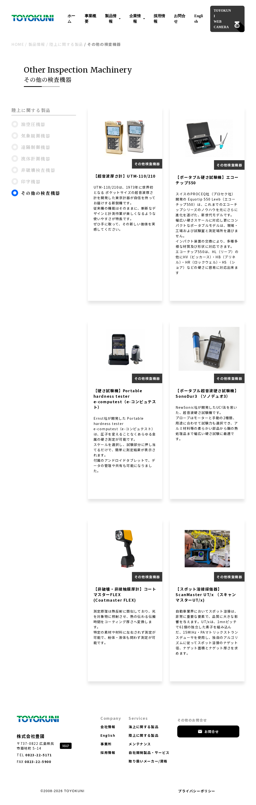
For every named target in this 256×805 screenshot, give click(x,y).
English (198, 18)
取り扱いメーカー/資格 (148, 761)
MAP (65, 745)
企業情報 (137, 18)
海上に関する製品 (143, 726)
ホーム (71, 18)
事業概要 (90, 18)
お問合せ (179, 18)
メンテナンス (140, 743)
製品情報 (113, 18)
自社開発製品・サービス (149, 752)
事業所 (106, 743)
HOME (17, 44)
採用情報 (159, 18)
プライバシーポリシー (196, 791)
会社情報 (107, 726)
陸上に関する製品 (66, 44)
